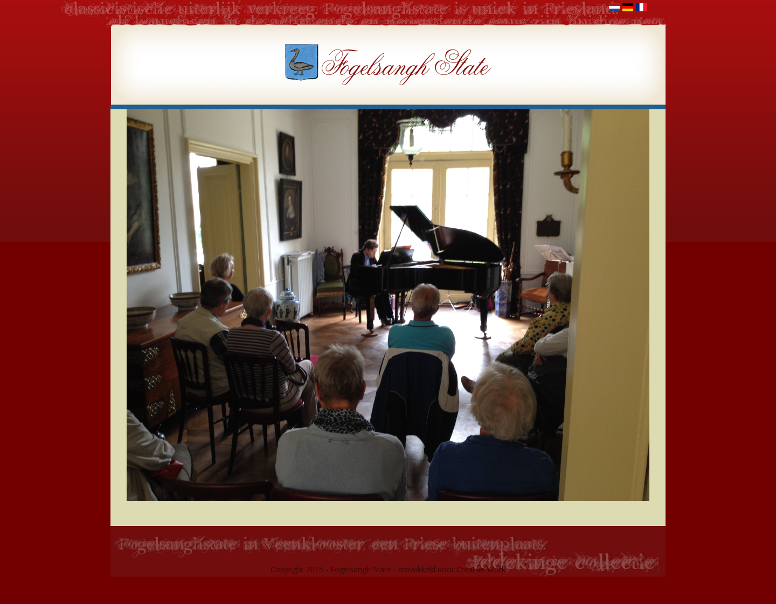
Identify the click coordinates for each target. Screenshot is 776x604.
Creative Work (480, 569)
